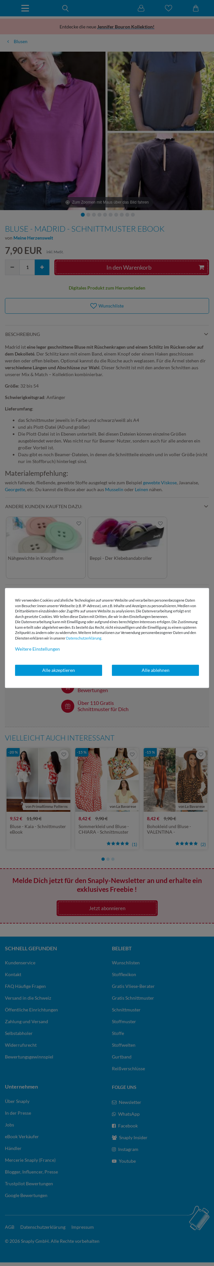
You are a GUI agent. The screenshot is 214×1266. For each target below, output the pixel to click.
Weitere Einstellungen (37, 649)
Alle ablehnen (155, 670)
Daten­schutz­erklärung (83, 638)
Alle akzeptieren (58, 670)
